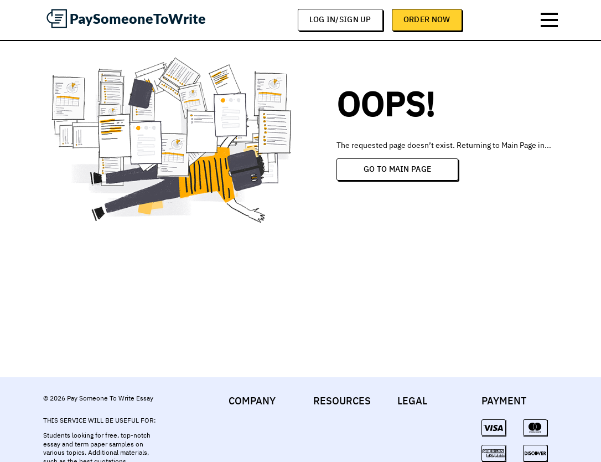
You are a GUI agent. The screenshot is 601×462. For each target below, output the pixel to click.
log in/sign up (340, 19)
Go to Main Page (398, 169)
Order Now (426, 19)
